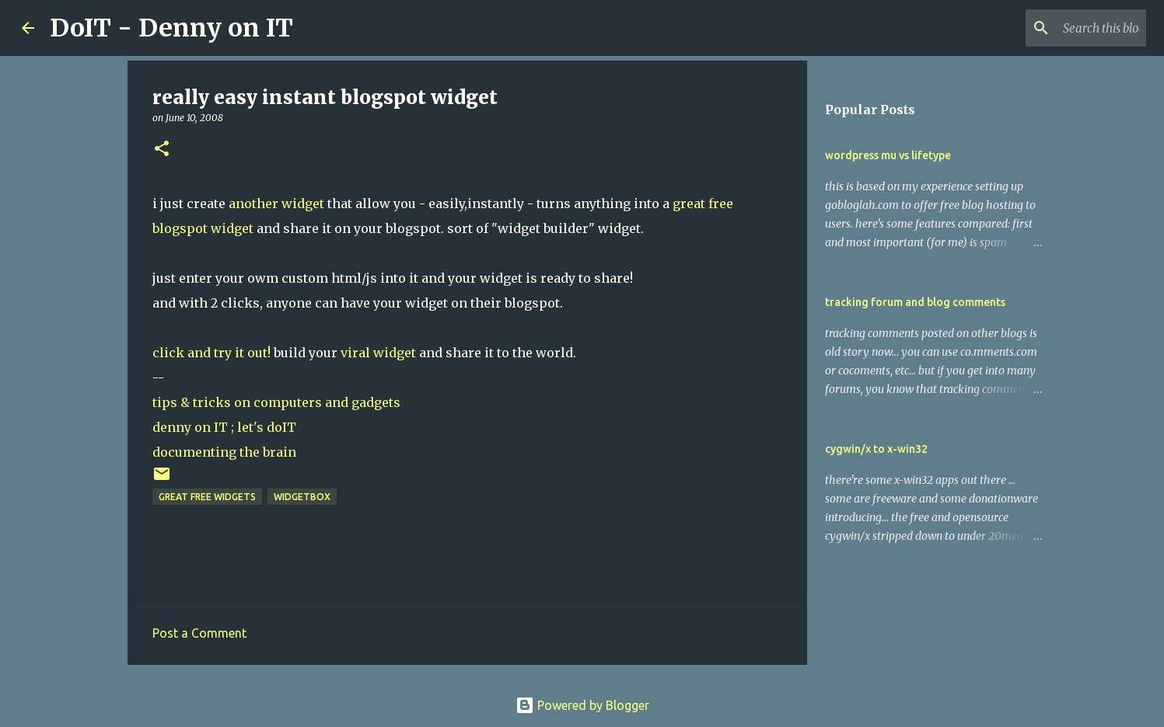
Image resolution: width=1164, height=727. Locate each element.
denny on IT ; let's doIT (224, 427)
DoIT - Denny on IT (171, 27)
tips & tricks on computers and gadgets (276, 402)
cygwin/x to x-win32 (876, 449)
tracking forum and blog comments (915, 302)
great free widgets (207, 497)
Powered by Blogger (582, 705)
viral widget (378, 352)
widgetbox (302, 497)
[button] (161, 149)
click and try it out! (211, 352)
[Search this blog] (1064, 28)
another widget (276, 203)
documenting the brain (224, 452)
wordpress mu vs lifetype (888, 155)
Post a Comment (199, 633)
